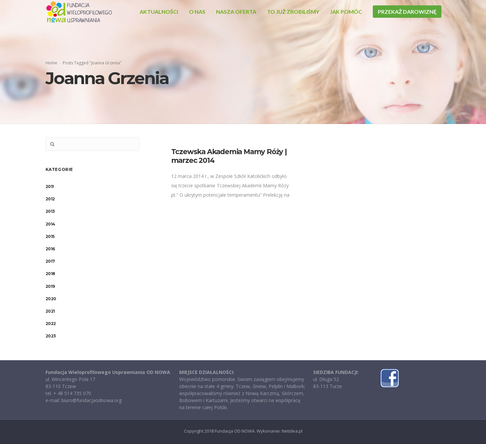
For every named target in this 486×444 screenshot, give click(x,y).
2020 (51, 298)
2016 (50, 248)
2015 (50, 236)
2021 (50, 311)
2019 (50, 286)
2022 (51, 323)
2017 (50, 261)
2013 (50, 211)
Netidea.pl (292, 431)
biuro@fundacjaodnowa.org (91, 400)
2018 (50, 273)
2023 (51, 335)
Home (51, 63)
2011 (50, 186)
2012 (50, 198)
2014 (50, 224)
